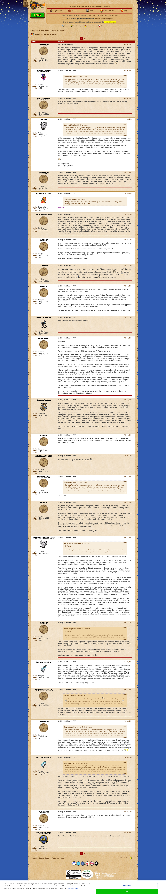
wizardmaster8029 (44, 456)
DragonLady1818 (44, 662)
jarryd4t (43, 265)
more (125, 75)
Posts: (35, 62)
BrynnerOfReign (44, 400)
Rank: (34, 58)
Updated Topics (77, 26)
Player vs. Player (58, 30)
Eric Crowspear (43, 98)
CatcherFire (44, 812)
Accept (127, 891)
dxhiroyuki (44, 44)
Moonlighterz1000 (43, 193)
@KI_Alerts (104, 15)
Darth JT (44, 240)
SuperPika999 (43, 477)
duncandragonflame (44, 690)
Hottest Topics (92, 26)
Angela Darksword (43, 214)
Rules (103, 26)
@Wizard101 (93, 15)
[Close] (162, 888)
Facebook (114, 15)
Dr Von (44, 119)
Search (66, 26)
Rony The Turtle (44, 317)
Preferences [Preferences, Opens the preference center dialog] (127, 885)
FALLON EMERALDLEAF (44, 538)
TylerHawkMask (43, 833)
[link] (60, 874)
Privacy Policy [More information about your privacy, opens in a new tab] (73, 888)
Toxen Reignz (44, 338)
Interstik (44, 435)
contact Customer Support (104, 18)
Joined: (35, 60)
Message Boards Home (40, 30)
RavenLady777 (44, 71)
